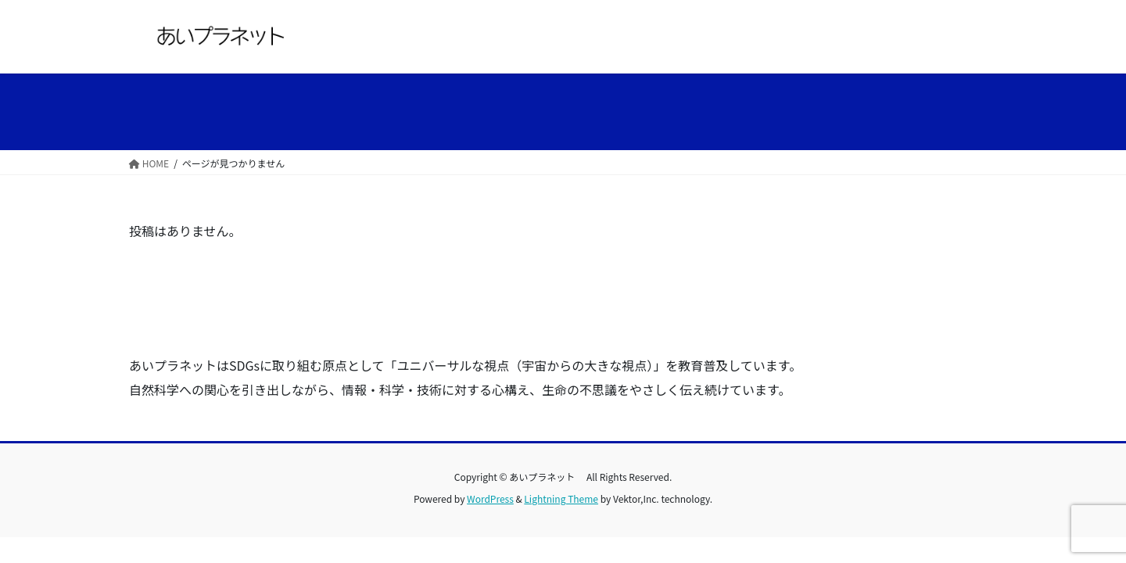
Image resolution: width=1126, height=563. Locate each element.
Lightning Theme (561, 498)
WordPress (490, 498)
